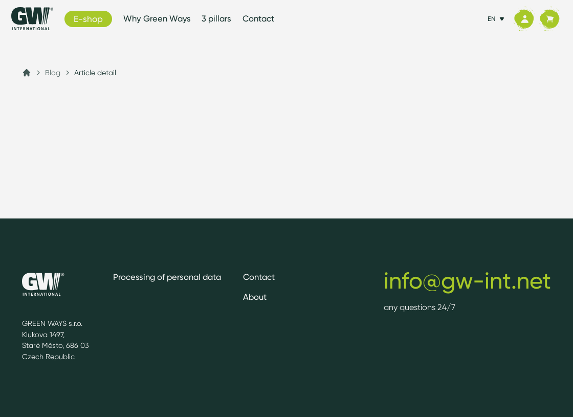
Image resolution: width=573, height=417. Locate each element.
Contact (258, 18)
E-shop (88, 18)
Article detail (95, 72)
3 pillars (216, 18)
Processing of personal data (167, 277)
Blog (52, 72)
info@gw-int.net (467, 280)
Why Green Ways (157, 18)
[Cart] (549, 19)
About (255, 297)
